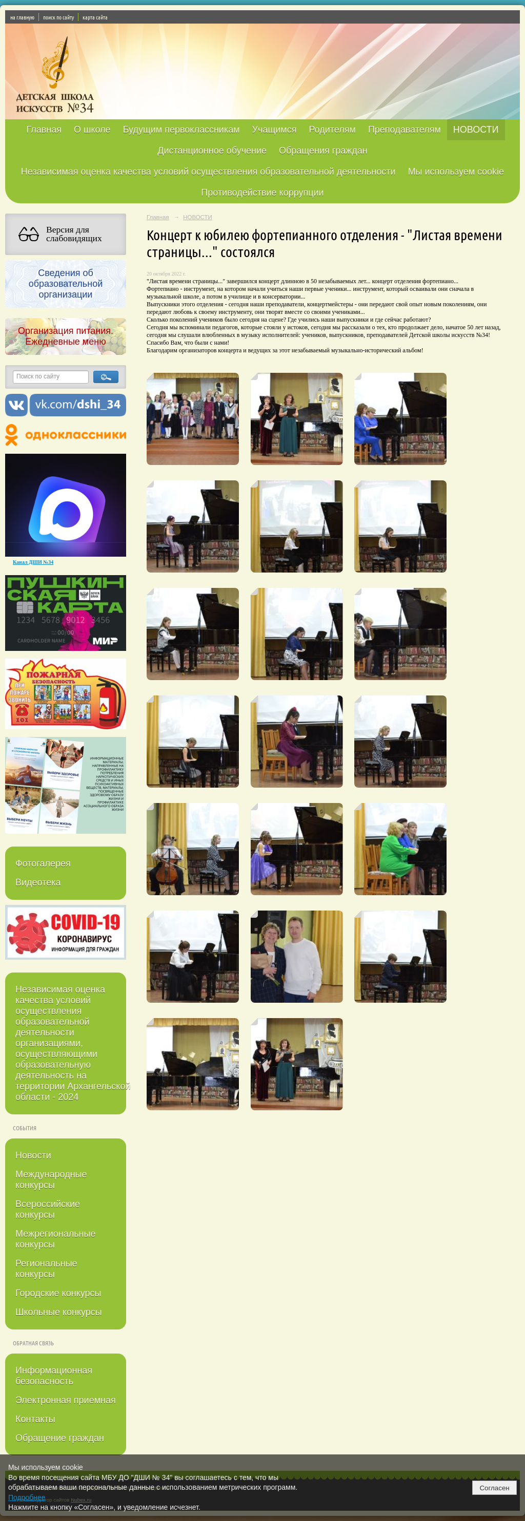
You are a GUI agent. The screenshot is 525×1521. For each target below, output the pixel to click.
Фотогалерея (43, 863)
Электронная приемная (65, 1400)
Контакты (35, 1419)
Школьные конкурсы (58, 1312)
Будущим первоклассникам (181, 129)
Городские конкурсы (58, 1293)
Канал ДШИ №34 (33, 562)
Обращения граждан (323, 150)
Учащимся (274, 129)
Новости (33, 1155)
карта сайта (95, 17)
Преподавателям (404, 129)
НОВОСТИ (476, 129)
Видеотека (38, 882)
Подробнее (27, 1497)
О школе (92, 129)
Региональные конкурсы (46, 1268)
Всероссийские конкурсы (47, 1209)
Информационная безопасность (53, 1375)
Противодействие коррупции (262, 192)
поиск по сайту (58, 17)
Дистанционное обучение (212, 150)
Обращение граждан (59, 1438)
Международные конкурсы (51, 1179)
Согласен (494, 1488)
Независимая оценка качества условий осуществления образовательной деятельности (208, 171)
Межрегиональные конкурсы (55, 1239)
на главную (22, 17)
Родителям (332, 129)
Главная (44, 129)
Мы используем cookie (456, 171)
